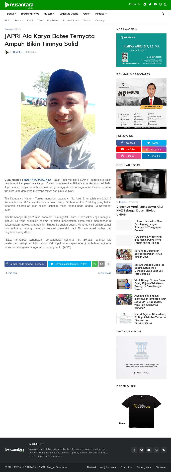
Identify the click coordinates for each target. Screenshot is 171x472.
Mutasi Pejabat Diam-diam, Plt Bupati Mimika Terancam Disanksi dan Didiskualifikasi (150, 319)
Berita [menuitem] (10, 13)
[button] (162, 13)
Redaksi (91, 467)
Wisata (87, 20)
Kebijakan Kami (108, 467)
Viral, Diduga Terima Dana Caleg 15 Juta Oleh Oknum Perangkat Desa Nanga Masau (149, 285)
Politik (30, 20)
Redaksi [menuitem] (100, 13)
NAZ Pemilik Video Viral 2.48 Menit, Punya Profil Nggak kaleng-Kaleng (148, 239)
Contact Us (126, 467)
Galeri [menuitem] (86, 13)
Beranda (9, 29)
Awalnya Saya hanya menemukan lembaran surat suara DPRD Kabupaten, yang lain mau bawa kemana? (150, 301)
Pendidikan (53, 20)
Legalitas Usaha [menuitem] (69, 13)
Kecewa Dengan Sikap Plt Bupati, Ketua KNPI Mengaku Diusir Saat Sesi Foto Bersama (149, 269)
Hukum (19, 20)
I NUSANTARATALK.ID (36, 179)
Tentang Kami (144, 467)
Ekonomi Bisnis (71, 20)
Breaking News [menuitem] (30, 13)
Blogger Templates (57, 467)
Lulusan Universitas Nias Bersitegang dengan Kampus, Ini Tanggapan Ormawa (148, 226)
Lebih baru (12, 273)
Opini (40, 20)
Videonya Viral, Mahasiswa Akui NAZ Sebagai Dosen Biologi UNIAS (139, 210)
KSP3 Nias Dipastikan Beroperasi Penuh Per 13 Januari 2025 (148, 253)
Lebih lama (104, 273)
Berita (8, 20)
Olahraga (100, 20)
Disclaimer (160, 467)
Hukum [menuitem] (48, 13)
